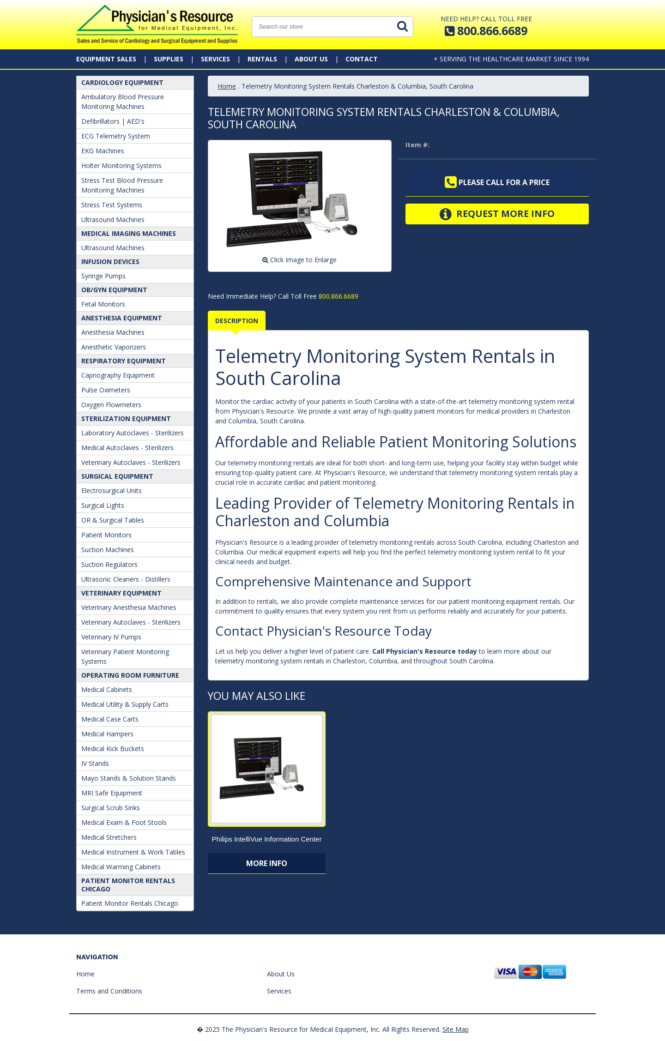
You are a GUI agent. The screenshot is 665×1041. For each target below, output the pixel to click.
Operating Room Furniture (130, 675)
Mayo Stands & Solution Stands (128, 778)
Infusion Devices (110, 261)
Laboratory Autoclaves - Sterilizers (132, 432)
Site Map (455, 1029)
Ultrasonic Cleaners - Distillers (125, 579)
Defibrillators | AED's (113, 121)
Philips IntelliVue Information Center (267, 839)
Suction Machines (107, 549)
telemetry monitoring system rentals (503, 472)
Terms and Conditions (109, 991)
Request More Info (497, 214)
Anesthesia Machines (113, 332)
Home (227, 86)
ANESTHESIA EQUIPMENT (121, 317)
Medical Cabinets (106, 689)
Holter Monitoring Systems (121, 165)
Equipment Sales (106, 58)
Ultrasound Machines (113, 219)
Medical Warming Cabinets (121, 866)
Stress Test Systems (111, 204)
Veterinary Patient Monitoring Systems (125, 656)
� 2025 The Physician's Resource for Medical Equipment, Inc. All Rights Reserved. (319, 1029)
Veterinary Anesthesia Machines (128, 607)
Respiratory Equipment (123, 360)
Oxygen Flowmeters (111, 404)
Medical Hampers (107, 733)
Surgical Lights (102, 505)
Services (215, 58)
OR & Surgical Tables (112, 520)
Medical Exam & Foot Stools (124, 822)
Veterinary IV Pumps (111, 636)
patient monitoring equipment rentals (504, 601)
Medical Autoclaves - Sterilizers (127, 447)
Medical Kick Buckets (112, 748)
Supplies (168, 58)
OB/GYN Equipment (114, 289)
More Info (266, 863)
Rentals (262, 58)
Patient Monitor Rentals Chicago (128, 884)
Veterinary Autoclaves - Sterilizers (131, 462)
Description (236, 320)
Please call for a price (497, 182)
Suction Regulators (109, 564)
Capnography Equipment (118, 375)
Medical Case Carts (110, 719)
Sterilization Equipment (126, 418)
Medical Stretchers (109, 837)
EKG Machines (102, 150)
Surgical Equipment (117, 476)
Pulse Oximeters (105, 389)
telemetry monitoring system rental (521, 401)
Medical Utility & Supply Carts (125, 704)
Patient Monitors (106, 534)
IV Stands (95, 763)
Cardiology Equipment (122, 82)
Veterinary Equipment (121, 593)
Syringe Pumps (103, 275)
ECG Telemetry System (115, 136)
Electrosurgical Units (111, 490)
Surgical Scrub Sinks (110, 807)
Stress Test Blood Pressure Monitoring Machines (122, 185)
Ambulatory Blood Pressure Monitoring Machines (122, 101)
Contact (361, 58)
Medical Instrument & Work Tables (133, 852)
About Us (311, 58)
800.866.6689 (337, 296)
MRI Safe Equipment (111, 792)
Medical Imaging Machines (128, 233)
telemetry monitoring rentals (392, 542)
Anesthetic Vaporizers (113, 347)
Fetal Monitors (103, 304)
